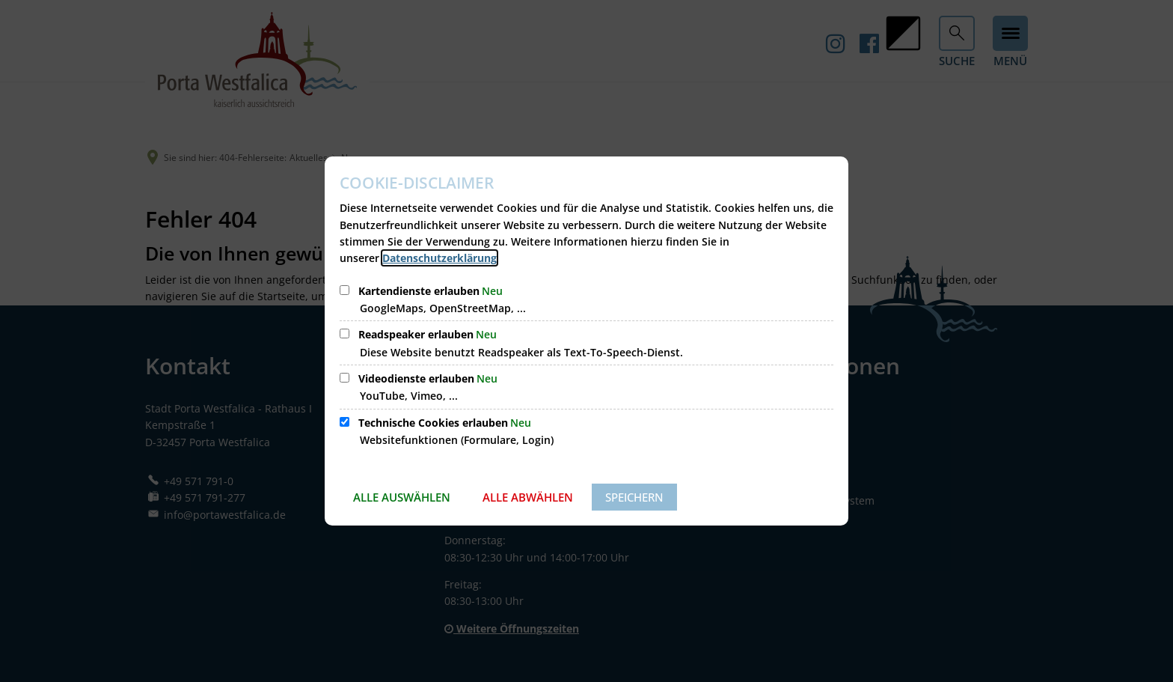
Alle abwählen (528, 497)
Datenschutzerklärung (439, 258)
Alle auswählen (401, 497)
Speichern (634, 497)
